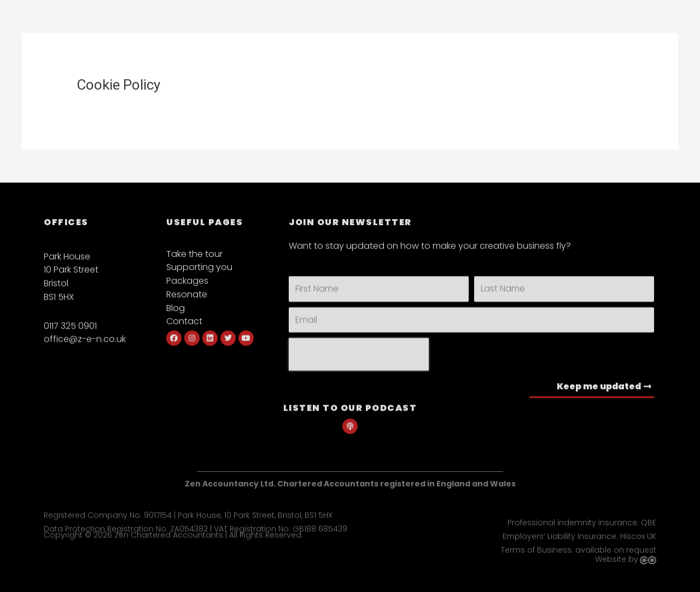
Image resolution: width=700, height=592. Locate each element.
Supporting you (199, 276)
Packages (187, 289)
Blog (175, 316)
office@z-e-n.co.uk (85, 349)
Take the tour (194, 262)
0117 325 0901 (70, 335)
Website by (616, 562)
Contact (184, 330)
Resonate (186, 303)
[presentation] (359, 367)
